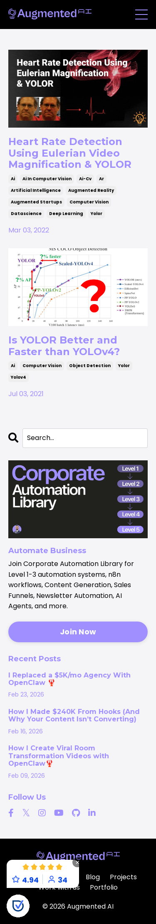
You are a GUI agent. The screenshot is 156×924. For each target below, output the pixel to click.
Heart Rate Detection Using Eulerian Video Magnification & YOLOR (69, 153)
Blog (93, 877)
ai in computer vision (47, 179)
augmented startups (36, 202)
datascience (26, 213)
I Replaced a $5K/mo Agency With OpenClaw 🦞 (69, 679)
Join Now (78, 631)
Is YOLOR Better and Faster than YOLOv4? (64, 345)
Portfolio (104, 887)
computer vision (89, 202)
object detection (90, 366)
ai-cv (85, 179)
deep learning (66, 213)
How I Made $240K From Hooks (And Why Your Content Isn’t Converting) (74, 715)
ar (101, 179)
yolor (96, 213)
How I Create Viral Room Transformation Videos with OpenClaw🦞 (58, 756)
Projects (123, 877)
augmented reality (91, 190)
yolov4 (18, 377)
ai (13, 179)
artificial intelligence (36, 190)
